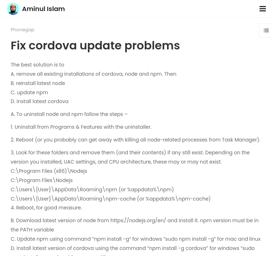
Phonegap (22, 29)
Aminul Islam (43, 8)
